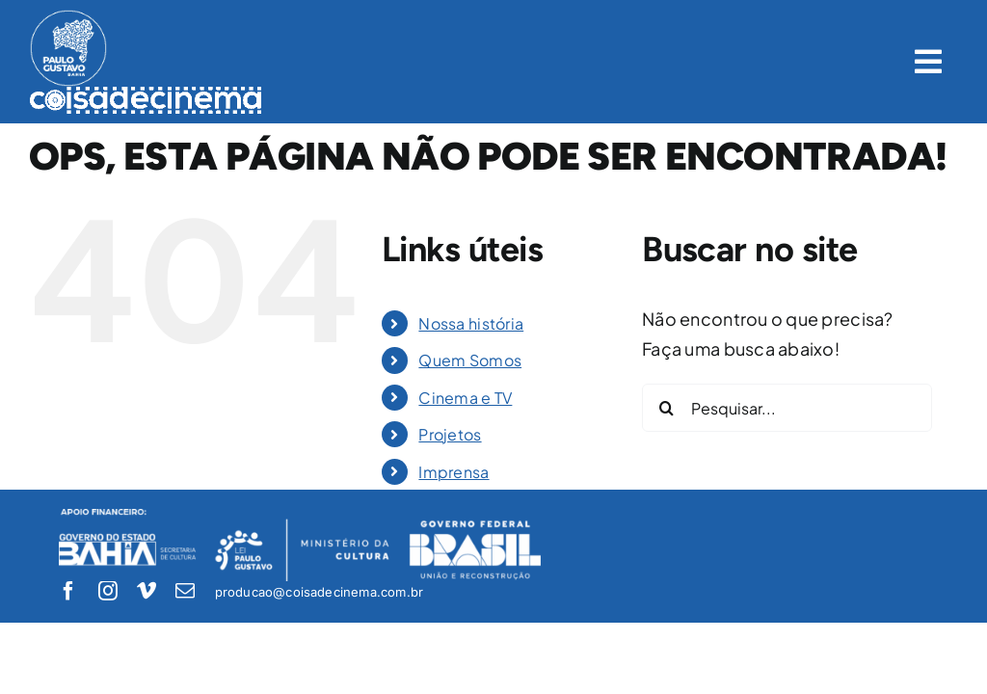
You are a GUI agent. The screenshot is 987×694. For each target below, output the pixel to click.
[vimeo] (146, 591)
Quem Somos (469, 360)
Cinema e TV (465, 397)
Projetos (449, 434)
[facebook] (68, 591)
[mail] (185, 591)
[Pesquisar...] (787, 408)
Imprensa (453, 472)
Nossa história (470, 323)
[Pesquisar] (666, 408)
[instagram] (108, 591)
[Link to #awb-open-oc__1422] (928, 61)
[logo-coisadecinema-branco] (146, 95)
